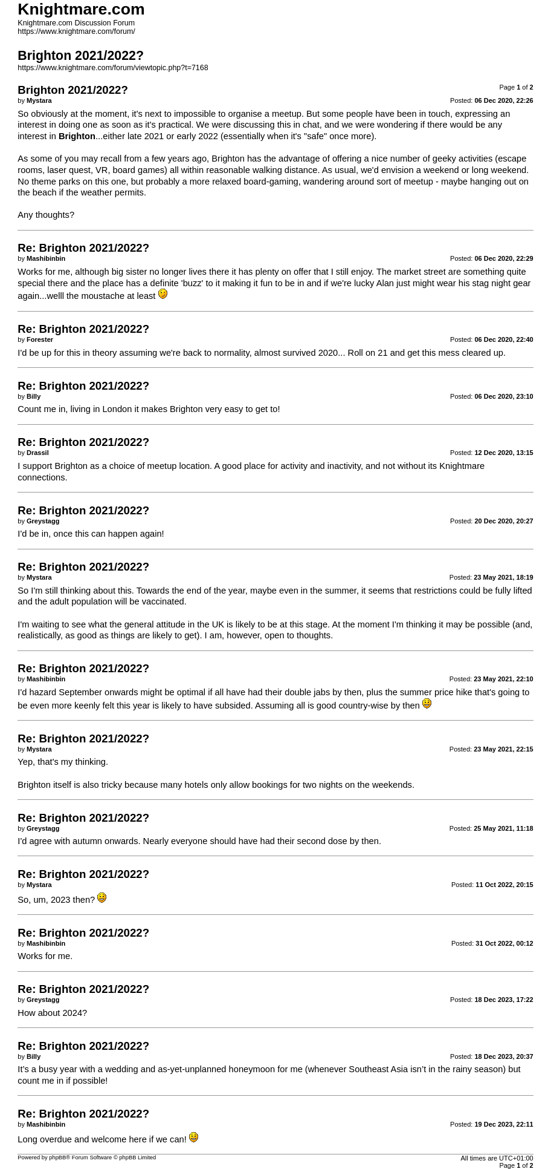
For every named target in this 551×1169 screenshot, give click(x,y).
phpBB (57, 1157)
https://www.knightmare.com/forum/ (76, 31)
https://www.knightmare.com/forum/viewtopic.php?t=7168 (113, 68)
